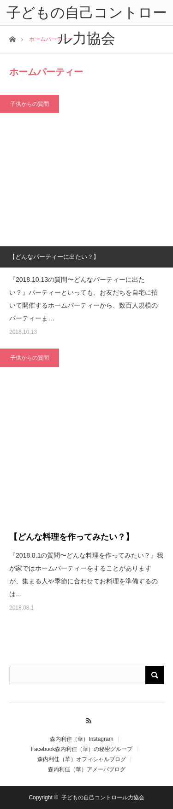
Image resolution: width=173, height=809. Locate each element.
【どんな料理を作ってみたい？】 (71, 536)
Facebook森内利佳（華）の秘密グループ (82, 749)
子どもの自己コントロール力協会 (102, 797)
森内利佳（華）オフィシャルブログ (81, 759)
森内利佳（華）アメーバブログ (86, 769)
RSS (86, 719)
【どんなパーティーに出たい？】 (54, 256)
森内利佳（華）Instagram (81, 739)
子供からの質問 (29, 104)
